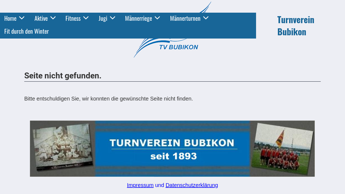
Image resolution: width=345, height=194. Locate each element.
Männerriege (142, 18)
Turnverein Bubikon (295, 25)
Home (14, 18)
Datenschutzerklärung (191, 185)
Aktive (45, 18)
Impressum (140, 185)
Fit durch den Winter (26, 31)
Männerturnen (189, 18)
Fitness (76, 18)
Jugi (107, 18)
